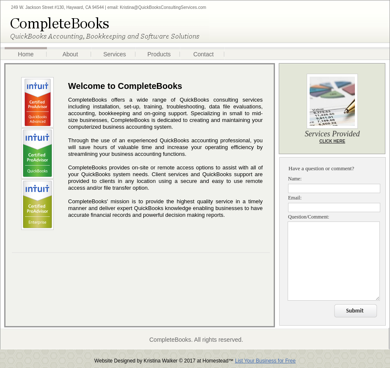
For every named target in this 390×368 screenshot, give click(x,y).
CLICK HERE (332, 141)
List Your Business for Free (265, 361)
